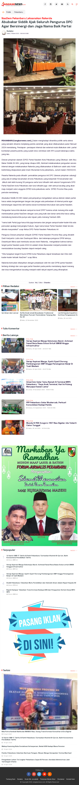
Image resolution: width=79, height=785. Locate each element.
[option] (21, 307)
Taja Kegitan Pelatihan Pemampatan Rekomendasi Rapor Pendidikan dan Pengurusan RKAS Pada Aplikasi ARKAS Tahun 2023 (19, 316)
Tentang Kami (10, 779)
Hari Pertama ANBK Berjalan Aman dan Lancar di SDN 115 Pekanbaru (58, 314)
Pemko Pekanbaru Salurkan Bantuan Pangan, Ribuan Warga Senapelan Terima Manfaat (37, 753)
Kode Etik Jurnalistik (31, 779)
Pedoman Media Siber (47, 779)
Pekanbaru (18, 12)
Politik (8, 12)
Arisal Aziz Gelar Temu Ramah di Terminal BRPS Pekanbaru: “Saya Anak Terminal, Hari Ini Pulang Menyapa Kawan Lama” (49, 384)
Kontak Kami (70, 779)
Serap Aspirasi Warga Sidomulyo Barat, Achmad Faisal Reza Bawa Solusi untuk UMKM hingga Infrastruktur (49, 343)
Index (74, 287)
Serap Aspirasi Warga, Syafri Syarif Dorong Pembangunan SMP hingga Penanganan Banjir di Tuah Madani (49, 364)
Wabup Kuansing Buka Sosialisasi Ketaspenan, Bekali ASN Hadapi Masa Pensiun (33, 746)
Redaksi (10, 31)
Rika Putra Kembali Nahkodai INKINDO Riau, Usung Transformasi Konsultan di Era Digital (36, 732)
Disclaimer (61, 779)
